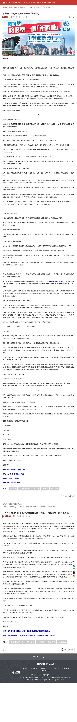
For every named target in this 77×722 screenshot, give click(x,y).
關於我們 (43, 707)
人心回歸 (35, 489)
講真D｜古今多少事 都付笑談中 (11, 482)
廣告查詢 (34, 707)
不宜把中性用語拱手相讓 (54, 281)
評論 (27, 2)
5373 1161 (41, 713)
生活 (34, 2)
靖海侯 (13, 489)
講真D (6, 17)
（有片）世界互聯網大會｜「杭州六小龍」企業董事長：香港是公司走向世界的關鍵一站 (28, 674)
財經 (37, 2)
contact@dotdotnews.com (55, 713)
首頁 (8, 2)
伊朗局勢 (14, 2)
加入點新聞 (54, 707)
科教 (45, 2)
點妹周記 (7, 516)
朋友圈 (49, 2)
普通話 (45, 489)
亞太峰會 (30, 681)
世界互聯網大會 (17, 681)
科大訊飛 (51, 681)
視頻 (23, 2)
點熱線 (25, 707)
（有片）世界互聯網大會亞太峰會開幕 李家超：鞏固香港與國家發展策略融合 (26, 670)
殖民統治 (55, 489)
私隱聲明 (65, 707)
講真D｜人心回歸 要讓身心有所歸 (13, 474)
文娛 (41, 2)
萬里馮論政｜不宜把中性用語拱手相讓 (13, 469)
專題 (53, 2)
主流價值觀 (24, 489)
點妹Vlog (62, 681)
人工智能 (41, 681)
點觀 (30, 2)
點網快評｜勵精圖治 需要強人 (10, 478)
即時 (19, 2)
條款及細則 (45, 709)
